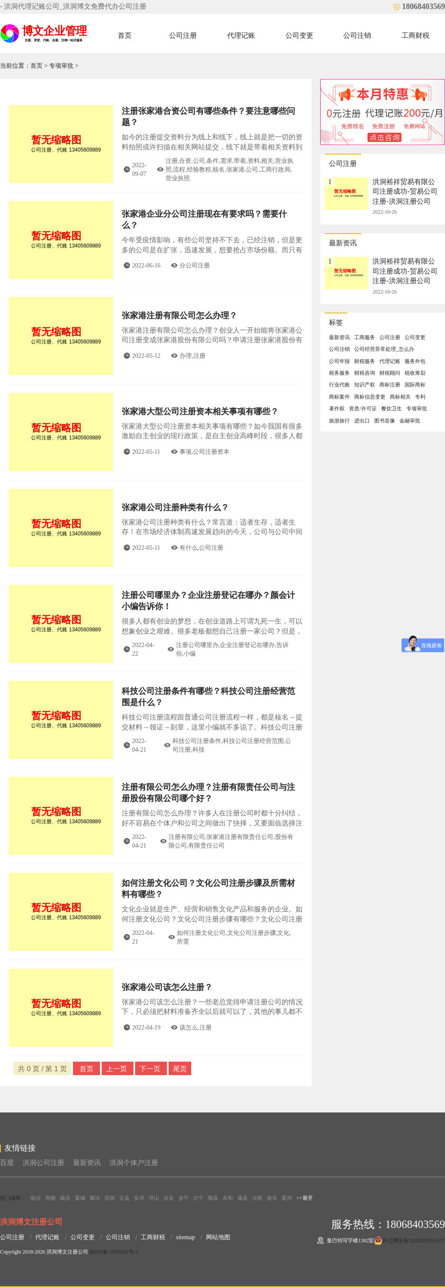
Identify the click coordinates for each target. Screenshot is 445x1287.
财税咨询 (364, 373)
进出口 (362, 421)
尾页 (180, 1068)
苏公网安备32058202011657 (413, 1241)
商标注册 (389, 385)
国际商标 (415, 385)
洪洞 (109, 1198)
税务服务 (339, 373)
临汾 (35, 1198)
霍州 (287, 1198)
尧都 (50, 1198)
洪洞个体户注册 (134, 1162)
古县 (124, 1198)
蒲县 (242, 1198)
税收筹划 (415, 373)
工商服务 (364, 337)
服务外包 (415, 361)
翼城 (80, 1198)
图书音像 (384, 421)
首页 (125, 35)
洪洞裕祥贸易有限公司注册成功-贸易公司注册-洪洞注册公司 (404, 191)
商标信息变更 (369, 397)
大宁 (198, 1198)
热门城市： (13, 1198)
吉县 (168, 1198)
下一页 (150, 1068)
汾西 (257, 1198)
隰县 (213, 1198)
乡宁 (183, 1198)
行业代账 (339, 385)
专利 (420, 397)
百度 (7, 1162)
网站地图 (218, 1237)
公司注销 (357, 35)
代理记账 (241, 35)
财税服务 (364, 361)
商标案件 (339, 397)
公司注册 (183, 35)
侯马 (272, 1198)
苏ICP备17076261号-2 (114, 1252)
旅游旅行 (339, 421)
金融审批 (409, 421)
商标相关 (400, 397)
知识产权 (364, 385)
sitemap (185, 1237)
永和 (227, 1198)
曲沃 (65, 1198)
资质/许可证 (362, 409)
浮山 (154, 1198)
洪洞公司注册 (43, 1162)
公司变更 (299, 35)
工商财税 (415, 35)
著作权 (337, 409)
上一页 (117, 1068)
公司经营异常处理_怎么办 (384, 349)
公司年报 (339, 361)
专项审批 (61, 66)
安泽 (139, 1198)
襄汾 (95, 1198)
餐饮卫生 (391, 409)
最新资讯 (339, 337)
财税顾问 (389, 373)
